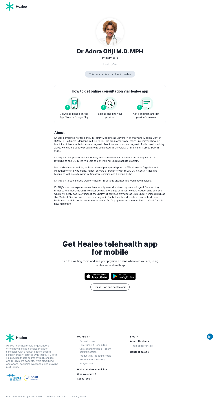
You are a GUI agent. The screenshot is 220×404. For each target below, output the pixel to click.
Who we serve (85, 374)
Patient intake (87, 341)
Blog (132, 336)
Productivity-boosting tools (95, 355)
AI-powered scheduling (92, 359)
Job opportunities (142, 345)
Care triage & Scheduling (93, 345)
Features (82, 336)
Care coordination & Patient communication (95, 350)
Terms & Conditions (57, 396)
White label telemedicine (92, 369)
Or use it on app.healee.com (110, 287)
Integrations (86, 363)
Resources (83, 378)
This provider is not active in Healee (110, 74)
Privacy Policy (79, 396)
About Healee (138, 341)
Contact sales (138, 351)
